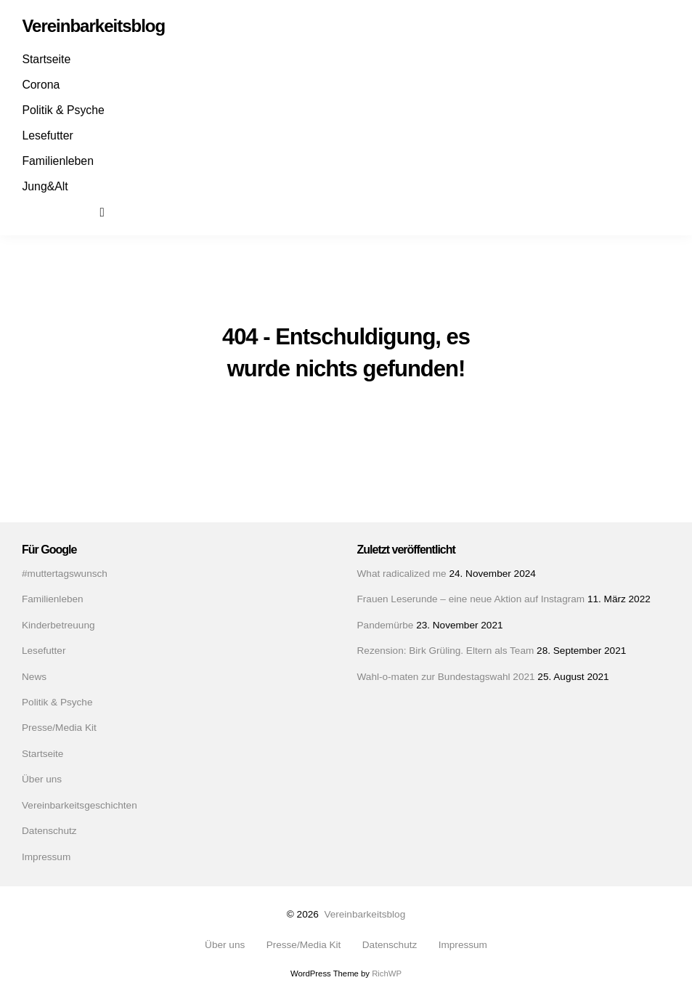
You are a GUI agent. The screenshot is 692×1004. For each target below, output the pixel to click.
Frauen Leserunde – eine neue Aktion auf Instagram (471, 599)
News (34, 676)
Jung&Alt (45, 186)
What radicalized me (402, 573)
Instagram (60, 211)
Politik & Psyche (63, 110)
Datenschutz (49, 830)
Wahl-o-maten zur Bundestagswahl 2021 (446, 676)
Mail (85, 211)
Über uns (42, 779)
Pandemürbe (385, 625)
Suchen (111, 211)
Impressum (46, 856)
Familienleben (58, 161)
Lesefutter (47, 135)
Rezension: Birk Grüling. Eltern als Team (445, 650)
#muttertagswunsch (64, 573)
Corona (41, 84)
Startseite (46, 59)
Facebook (34, 211)
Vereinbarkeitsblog (364, 914)
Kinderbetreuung (58, 625)
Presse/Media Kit (59, 727)
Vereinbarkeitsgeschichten (79, 805)
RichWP (387, 973)
